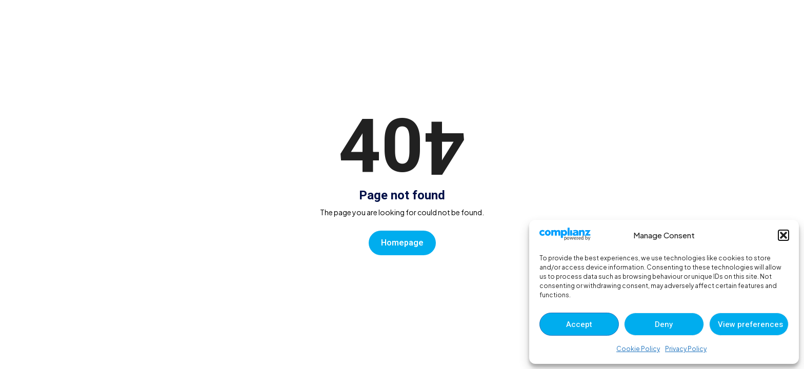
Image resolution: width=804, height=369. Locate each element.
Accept (579, 324)
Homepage (402, 243)
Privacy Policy (686, 349)
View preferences (750, 324)
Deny (664, 324)
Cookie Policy (638, 349)
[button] (783, 235)
